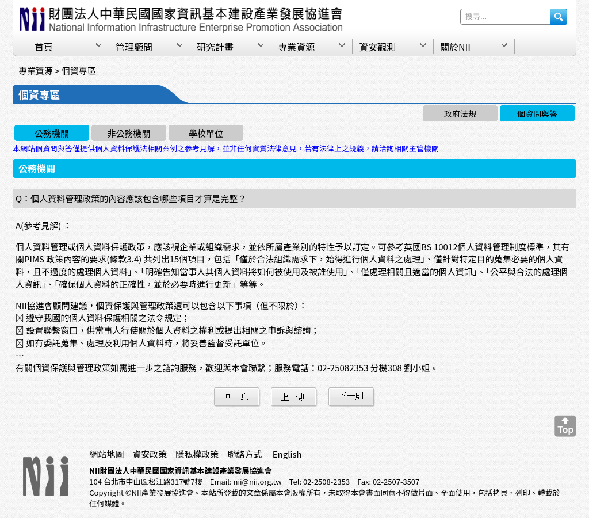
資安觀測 (377, 47)
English (287, 454)
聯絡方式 (244, 454)
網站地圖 (106, 454)
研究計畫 (215, 47)
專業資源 (296, 47)
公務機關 (52, 133)
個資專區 (79, 70)
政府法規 (460, 113)
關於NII (455, 47)
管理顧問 (134, 47)
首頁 (44, 47)
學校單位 (206, 133)
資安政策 (149, 454)
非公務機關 (128, 133)
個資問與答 (537, 113)
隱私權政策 (197, 454)
